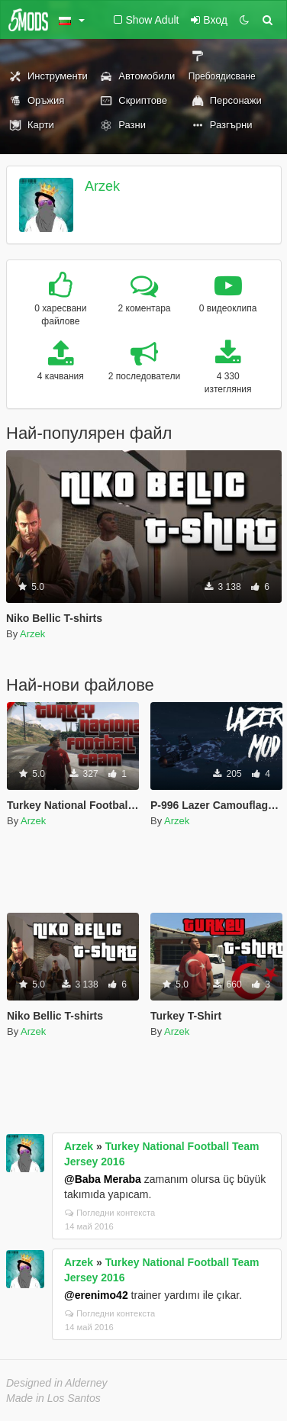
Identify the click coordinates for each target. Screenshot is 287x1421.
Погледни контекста (110, 1212)
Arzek (102, 186)
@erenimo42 (96, 1295)
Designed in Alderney (57, 1383)
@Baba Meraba (102, 1179)
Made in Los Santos (53, 1398)
